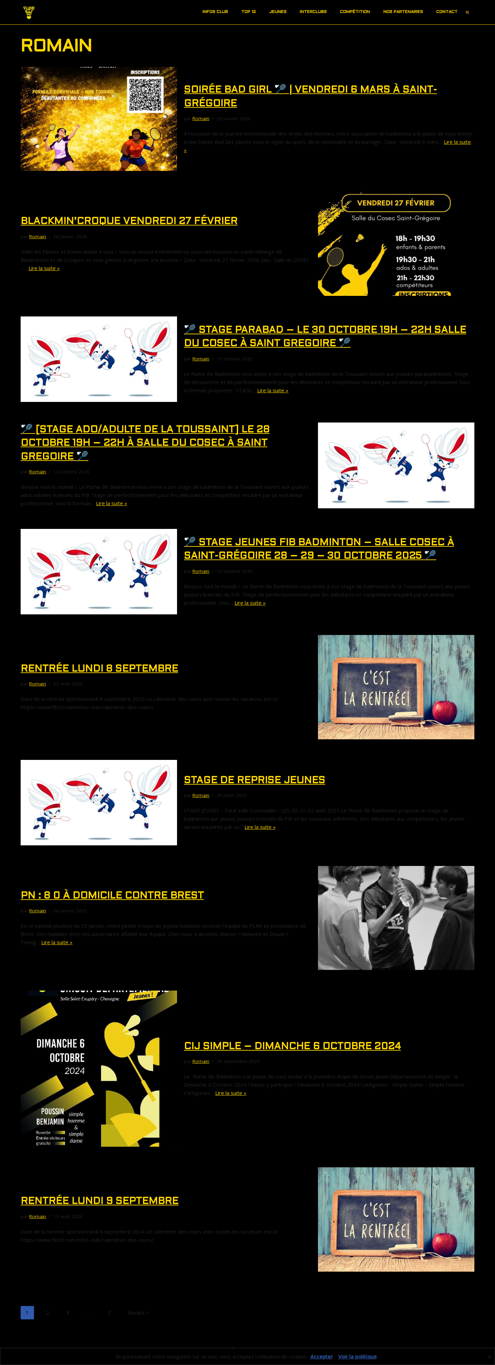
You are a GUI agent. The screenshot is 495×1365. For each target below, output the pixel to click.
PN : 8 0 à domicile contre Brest (112, 896)
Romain (200, 118)
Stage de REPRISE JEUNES (254, 780)
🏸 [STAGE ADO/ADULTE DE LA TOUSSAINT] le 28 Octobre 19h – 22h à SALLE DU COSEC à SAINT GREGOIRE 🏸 (145, 443)
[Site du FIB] (29, 12)
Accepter (321, 1356)
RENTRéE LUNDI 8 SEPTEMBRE (99, 669)
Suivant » (138, 1312)
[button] (231, 12)
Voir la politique (357, 1356)
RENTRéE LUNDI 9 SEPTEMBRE (99, 1201)
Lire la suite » (44, 268)
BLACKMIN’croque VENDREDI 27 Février (129, 221)
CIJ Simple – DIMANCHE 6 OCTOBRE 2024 (292, 1046)
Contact (447, 12)
